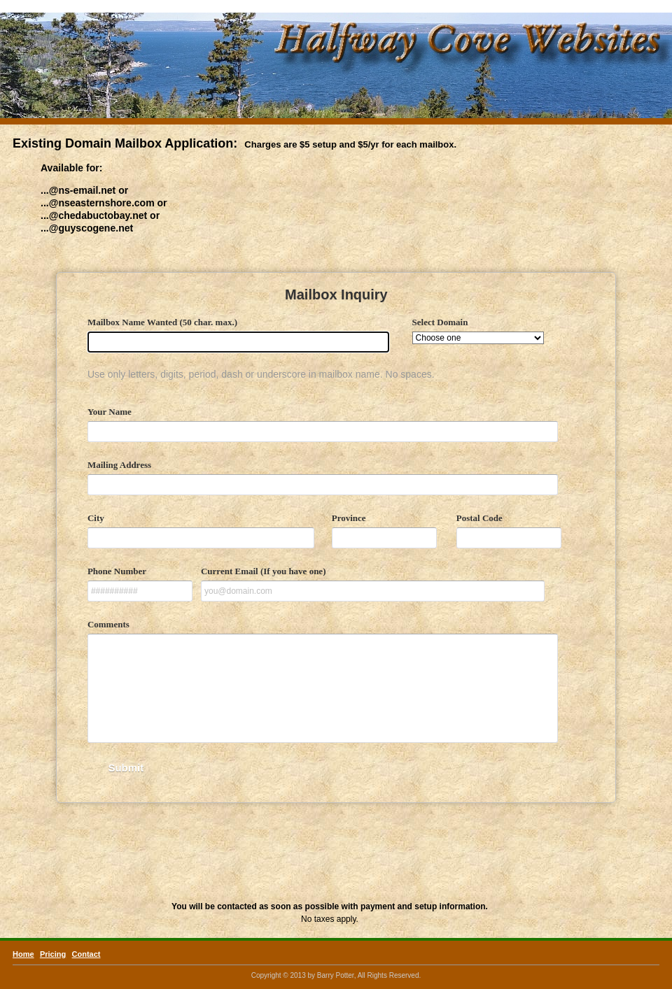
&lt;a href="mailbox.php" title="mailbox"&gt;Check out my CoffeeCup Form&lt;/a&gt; (336, 570)
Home (23, 954)
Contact (86, 954)
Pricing (53, 954)
